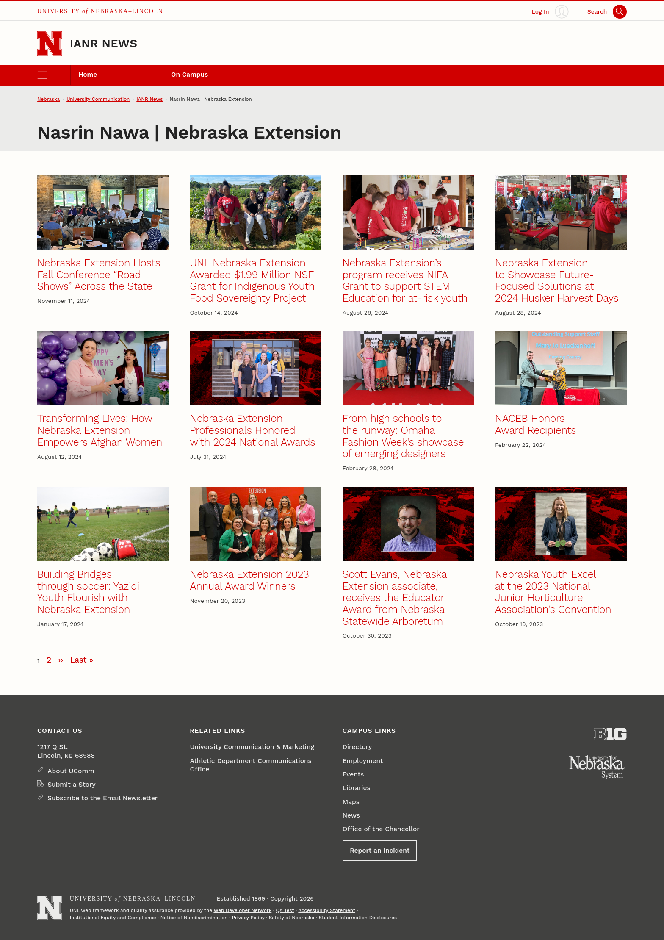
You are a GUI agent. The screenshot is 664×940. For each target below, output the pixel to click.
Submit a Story (71, 784)
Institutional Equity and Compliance (113, 918)
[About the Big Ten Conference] (610, 734)
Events (353, 774)
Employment (363, 761)
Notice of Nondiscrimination (194, 918)
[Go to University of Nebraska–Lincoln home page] (49, 43)
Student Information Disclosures (357, 918)
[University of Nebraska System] (597, 767)
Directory (357, 747)
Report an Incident (379, 850)
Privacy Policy (248, 918)
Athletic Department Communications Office (250, 765)
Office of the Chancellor (381, 829)
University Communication (98, 99)
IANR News (103, 43)
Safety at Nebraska (291, 918)
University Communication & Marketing (252, 747)
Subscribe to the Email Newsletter (102, 798)
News (351, 815)
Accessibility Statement (326, 910)
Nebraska (48, 99)
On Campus (189, 74)
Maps (351, 802)
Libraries (357, 788)
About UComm (70, 771)
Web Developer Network (242, 910)
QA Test (285, 910)
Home (87, 74)
